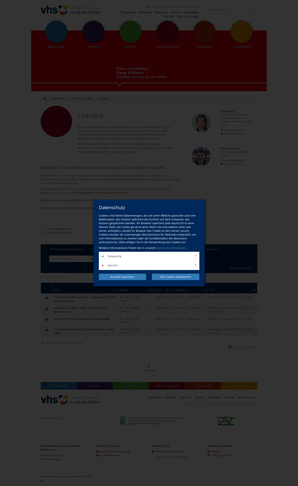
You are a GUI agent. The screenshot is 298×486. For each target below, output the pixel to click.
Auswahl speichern (122, 277)
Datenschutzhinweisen (171, 248)
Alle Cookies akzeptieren (175, 277)
